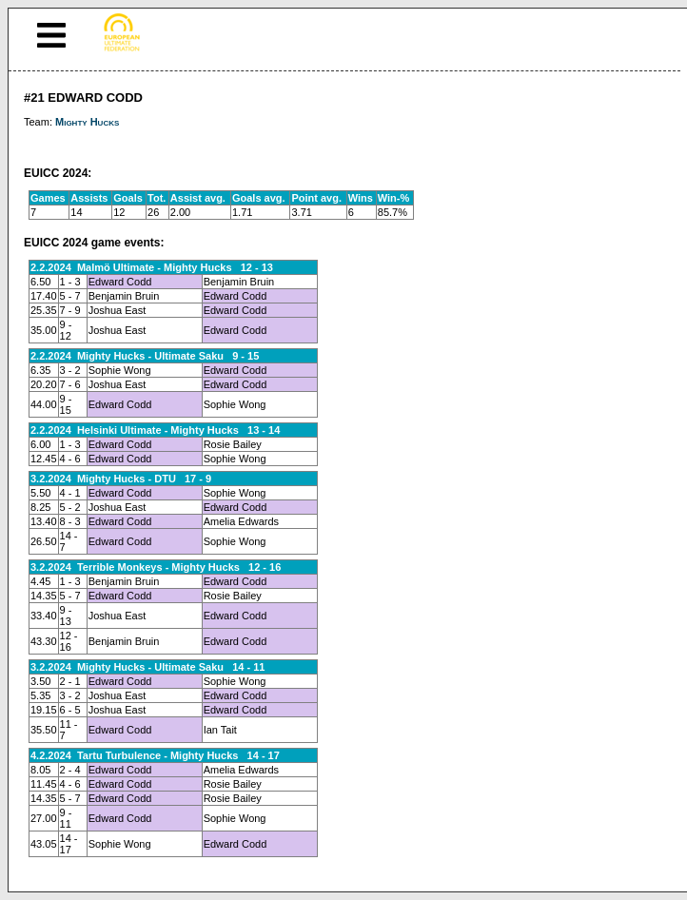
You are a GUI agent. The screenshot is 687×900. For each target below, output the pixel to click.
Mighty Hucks (87, 121)
